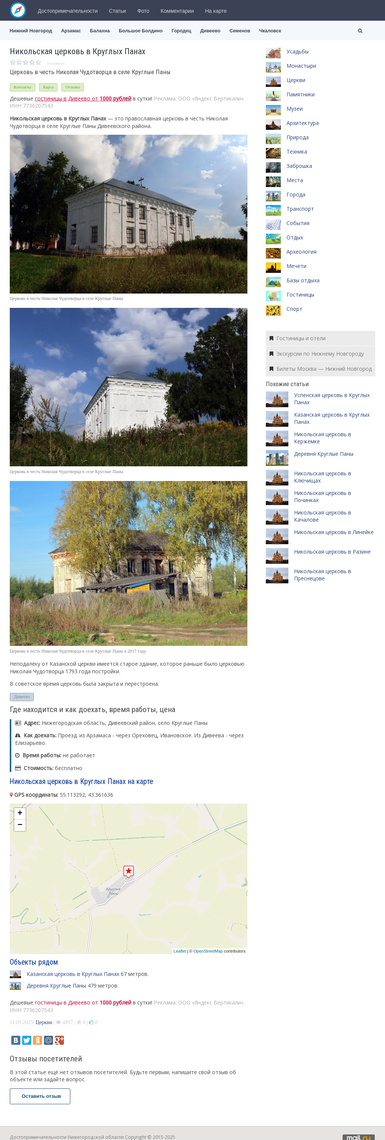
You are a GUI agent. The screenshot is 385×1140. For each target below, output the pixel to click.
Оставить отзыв (40, 1096)
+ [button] (19, 813)
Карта (48, 87)
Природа (297, 137)
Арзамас (71, 30)
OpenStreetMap (208, 951)
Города (295, 194)
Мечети (296, 265)
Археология (301, 251)
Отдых (294, 237)
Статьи (117, 11)
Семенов (239, 30)
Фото (143, 11)
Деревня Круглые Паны (56, 985)
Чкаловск (270, 30)
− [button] (19, 825)
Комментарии (177, 11)
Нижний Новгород (31, 30)
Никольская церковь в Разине (332, 551)
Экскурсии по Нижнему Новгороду (317, 353)
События (297, 223)
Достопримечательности (68, 11)
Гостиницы (300, 294)
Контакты (22, 87)
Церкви (43, 1022)
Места (294, 180)
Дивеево (210, 30)
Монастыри (301, 65)
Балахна (100, 30)
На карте (216, 11)
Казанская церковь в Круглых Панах (73, 973)
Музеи (294, 108)
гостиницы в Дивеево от (83, 98)
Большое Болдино (140, 30)
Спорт (294, 308)
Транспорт (300, 208)
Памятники (300, 94)
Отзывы (72, 87)
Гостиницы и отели (298, 338)
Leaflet (180, 951)
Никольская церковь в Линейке (334, 532)
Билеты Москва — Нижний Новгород (321, 368)
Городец (181, 30)
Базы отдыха (303, 280)
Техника (296, 151)
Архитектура (302, 122)
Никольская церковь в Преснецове (322, 575)
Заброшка (299, 165)
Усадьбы (297, 51)
